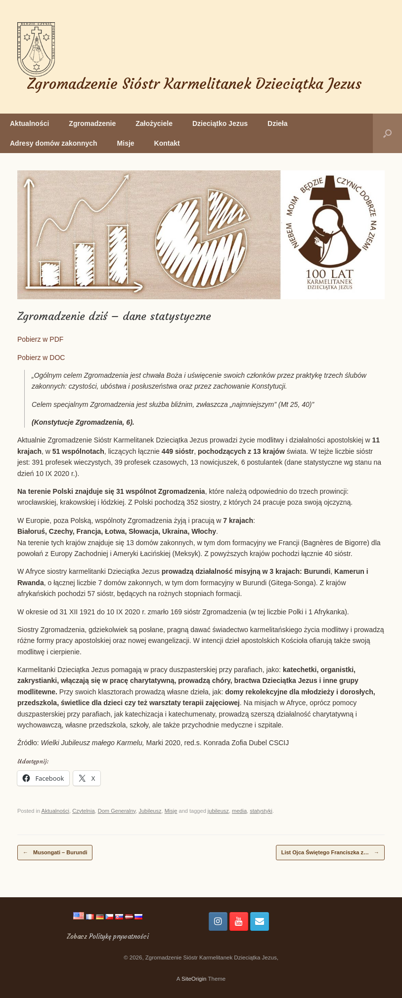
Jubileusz (149, 811)
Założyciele (154, 123)
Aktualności (29, 123)
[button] (387, 133)
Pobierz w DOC (41, 357)
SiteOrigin (194, 979)
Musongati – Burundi (55, 852)
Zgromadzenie (92, 123)
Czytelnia (83, 811)
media (239, 811)
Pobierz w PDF (40, 339)
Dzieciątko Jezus (220, 123)
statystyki (261, 811)
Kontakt (167, 143)
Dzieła (277, 123)
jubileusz (218, 811)
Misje (125, 143)
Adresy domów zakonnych (53, 143)
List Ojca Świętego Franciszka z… (330, 852)
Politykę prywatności (119, 936)
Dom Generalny (117, 811)
